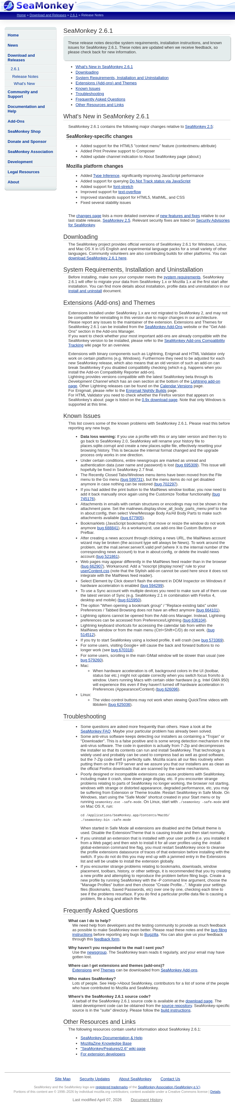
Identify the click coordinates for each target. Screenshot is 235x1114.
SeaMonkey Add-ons (179, 970)
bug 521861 (107, 556)
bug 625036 (119, 704)
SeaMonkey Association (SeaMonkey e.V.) (169, 1087)
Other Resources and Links (100, 104)
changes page (88, 215)
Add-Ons (16, 121)
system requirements (182, 277)
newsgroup (97, 952)
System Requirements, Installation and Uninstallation (122, 77)
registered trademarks (111, 1087)
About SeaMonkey (135, 1079)
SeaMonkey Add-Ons (163, 326)
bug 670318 (121, 650)
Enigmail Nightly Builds (146, 390)
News (13, 45)
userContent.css (94, 570)
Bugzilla (151, 934)
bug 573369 (211, 640)
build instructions (176, 1010)
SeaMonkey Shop (24, 131)
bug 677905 (132, 517)
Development (20, 161)
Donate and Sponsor (27, 141)
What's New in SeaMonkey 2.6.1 (104, 66)
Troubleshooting (90, 93)
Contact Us (170, 1079)
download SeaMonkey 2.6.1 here (97, 258)
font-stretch (123, 186)
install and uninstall (85, 291)
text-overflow (129, 191)
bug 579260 (91, 660)
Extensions (82, 970)
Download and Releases (48, 15)
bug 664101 (207, 610)
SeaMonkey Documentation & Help (111, 1038)
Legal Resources (23, 172)
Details (215, 1091)
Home (21, 15)
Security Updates (95, 1079)
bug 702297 (165, 484)
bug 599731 (132, 479)
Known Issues (88, 88)
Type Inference (106, 175)
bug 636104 (194, 620)
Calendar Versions (176, 386)
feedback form (106, 939)
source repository (177, 1005)
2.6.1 (74, 15)
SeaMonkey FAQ (95, 731)
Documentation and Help (26, 108)
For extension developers (102, 1054)
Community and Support (23, 94)
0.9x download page (159, 399)
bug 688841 (107, 528)
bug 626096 (167, 689)
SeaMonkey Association (30, 151)
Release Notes (25, 76)
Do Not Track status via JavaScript (160, 181)
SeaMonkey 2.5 (199, 126)
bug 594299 (151, 585)
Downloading (87, 72)
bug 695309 (186, 465)
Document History (146, 1099)
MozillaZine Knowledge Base (106, 1043)
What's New (24, 83)
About (13, 182)
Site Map (62, 1079)
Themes (108, 970)
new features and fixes (180, 215)
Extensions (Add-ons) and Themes (106, 83)
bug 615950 (129, 600)
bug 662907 (92, 566)
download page (198, 1001)
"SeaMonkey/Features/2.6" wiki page (112, 1048)
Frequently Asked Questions (100, 99)
